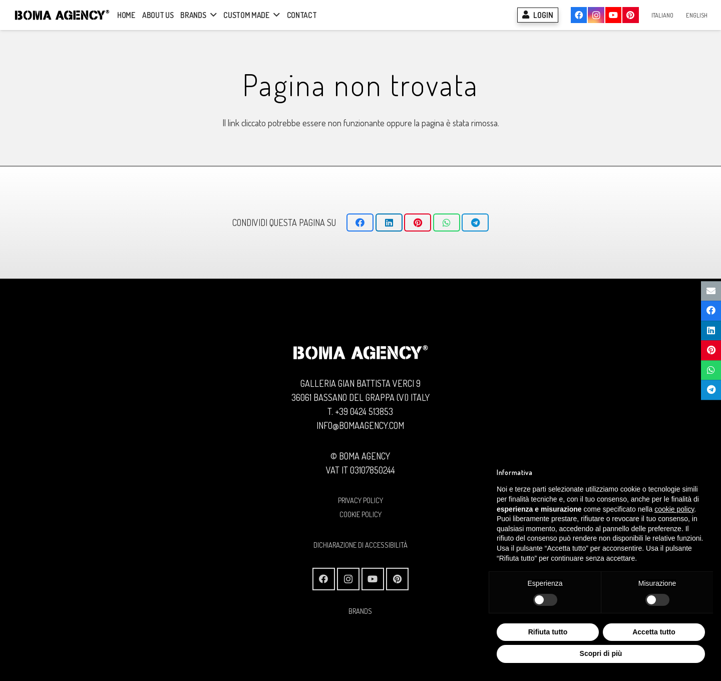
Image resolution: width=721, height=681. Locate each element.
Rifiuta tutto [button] (548, 632)
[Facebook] (579, 15)
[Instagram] (596, 15)
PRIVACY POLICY (360, 500)
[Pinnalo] (417, 222)
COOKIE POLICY (360, 514)
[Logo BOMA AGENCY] (62, 15)
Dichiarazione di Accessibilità (360, 544)
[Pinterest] (630, 15)
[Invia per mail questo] (711, 291)
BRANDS (360, 610)
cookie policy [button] (674, 509)
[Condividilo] (360, 222)
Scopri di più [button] (601, 653)
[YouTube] (613, 15)
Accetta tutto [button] (653, 632)
